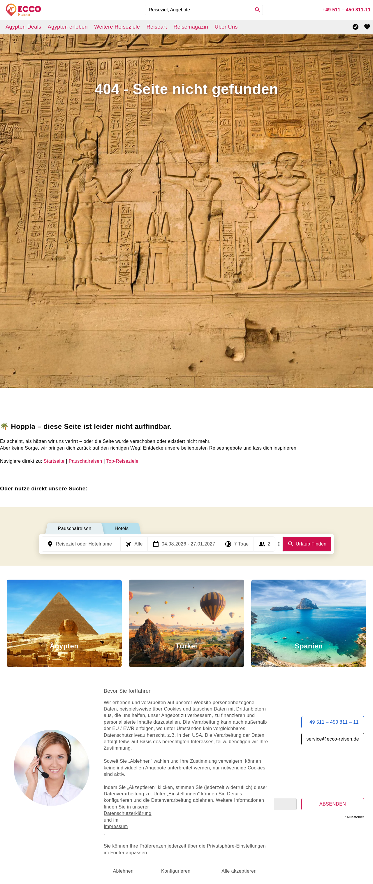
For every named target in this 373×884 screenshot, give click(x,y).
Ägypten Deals (23, 27)
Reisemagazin (190, 27)
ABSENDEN (332, 803)
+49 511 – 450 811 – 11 (333, 722)
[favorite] (367, 26)
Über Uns (225, 27)
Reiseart (157, 27)
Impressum (125, 820)
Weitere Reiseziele (117, 27)
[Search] (257, 9)
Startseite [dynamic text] (54, 461)
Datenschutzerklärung (135, 809)
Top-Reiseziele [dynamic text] (122, 461)
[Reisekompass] (355, 26)
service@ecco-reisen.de (332, 738)
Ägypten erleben (68, 27)
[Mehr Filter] (278, 544)
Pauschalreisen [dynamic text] (85, 461)
